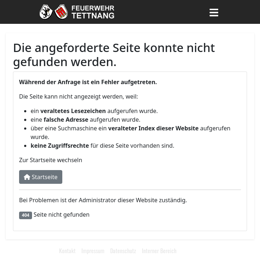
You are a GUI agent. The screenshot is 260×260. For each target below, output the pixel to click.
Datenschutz (123, 250)
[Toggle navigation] (214, 12)
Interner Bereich (159, 250)
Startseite (41, 177)
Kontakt (67, 250)
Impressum (92, 250)
